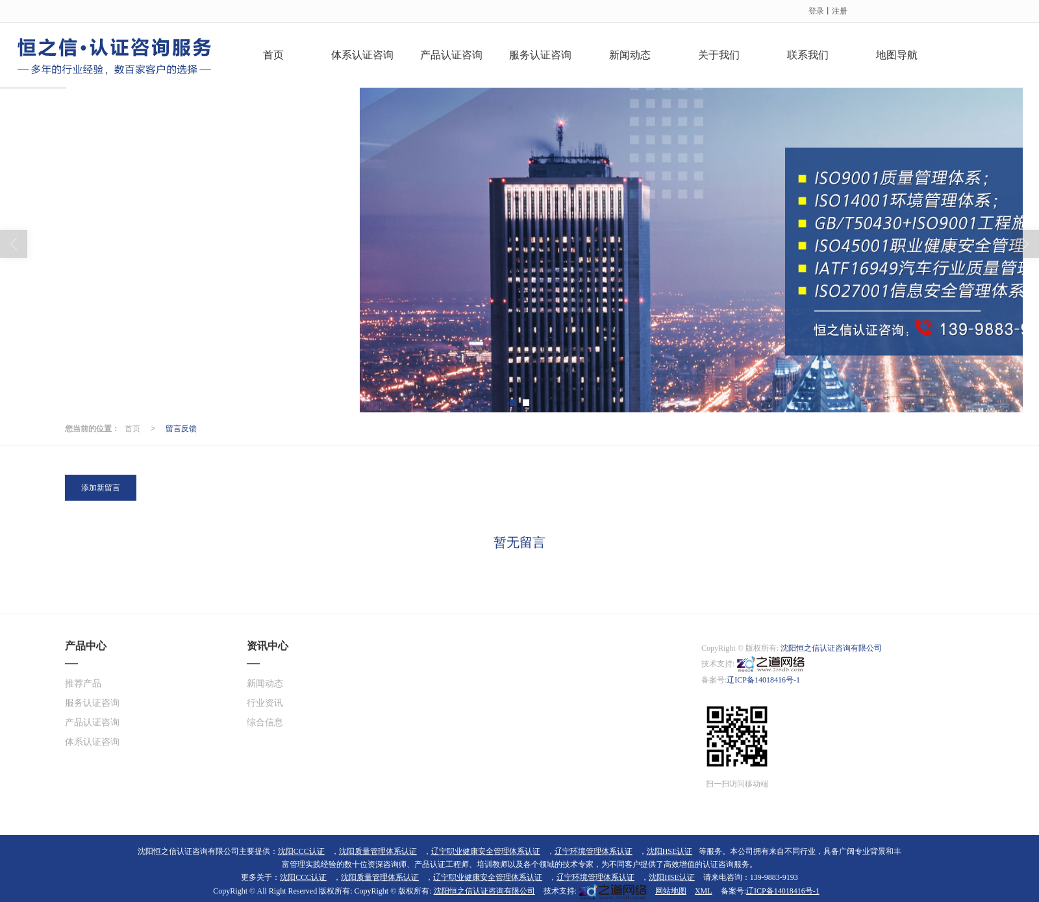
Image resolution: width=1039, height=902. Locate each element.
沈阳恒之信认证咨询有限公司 (831, 647)
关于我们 (719, 54)
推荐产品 (83, 683)
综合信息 (265, 722)
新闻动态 (630, 54)
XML (703, 890)
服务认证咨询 (540, 54)
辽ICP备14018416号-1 (763, 679)
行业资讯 (265, 702)
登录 (816, 10)
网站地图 (670, 890)
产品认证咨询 (451, 54)
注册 (839, 10)
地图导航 (897, 54)
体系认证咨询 (362, 54)
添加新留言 (100, 487)
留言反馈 (181, 427)
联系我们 (808, 54)
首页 (273, 54)
